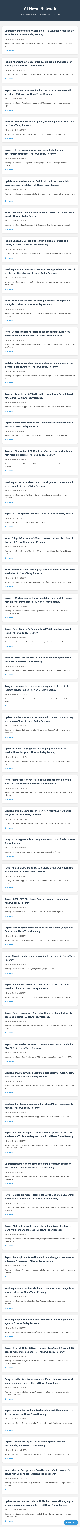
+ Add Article (71, 1522)
